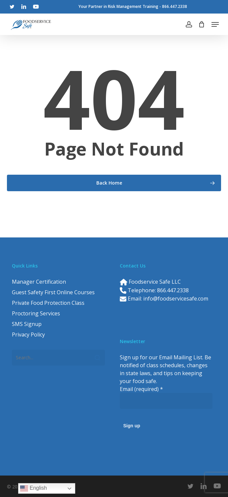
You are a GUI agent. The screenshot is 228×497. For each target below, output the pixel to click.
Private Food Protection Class (48, 302)
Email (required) (141, 389)
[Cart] (201, 24)
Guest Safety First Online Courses (53, 292)
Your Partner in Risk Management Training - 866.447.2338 (133, 6)
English (33, 488)
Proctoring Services (36, 313)
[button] (215, 24)
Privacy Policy (28, 334)
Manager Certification (39, 281)
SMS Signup (27, 324)
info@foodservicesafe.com (175, 298)
